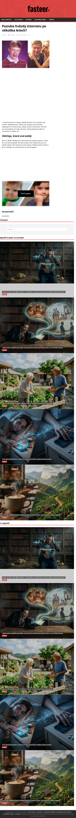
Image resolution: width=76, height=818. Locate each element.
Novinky (29, 19)
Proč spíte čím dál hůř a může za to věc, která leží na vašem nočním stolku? (27, 459)
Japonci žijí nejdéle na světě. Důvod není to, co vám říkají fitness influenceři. (27, 403)
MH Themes (32, 812)
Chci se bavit (18, 19)
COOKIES (17, 814)
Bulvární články (40, 19)
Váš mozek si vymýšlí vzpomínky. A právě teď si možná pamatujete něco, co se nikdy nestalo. (32, 348)
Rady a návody (6, 19)
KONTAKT (40, 812)
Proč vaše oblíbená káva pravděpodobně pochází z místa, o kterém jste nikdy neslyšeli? (31, 515)
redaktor (12, 35)
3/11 (6, 35)
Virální (51, 19)
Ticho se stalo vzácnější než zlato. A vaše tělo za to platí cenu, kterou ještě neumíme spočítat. (33, 292)
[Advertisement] (24, 101)
